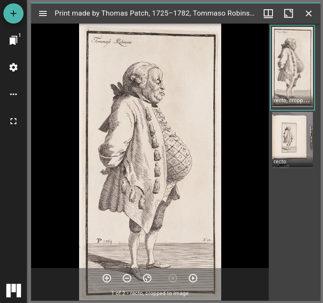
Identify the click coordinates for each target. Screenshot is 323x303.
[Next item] (193, 278)
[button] (292, 68)
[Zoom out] (127, 278)
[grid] (294, 162)
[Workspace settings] (13, 67)
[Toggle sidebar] (43, 13)
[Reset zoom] (147, 278)
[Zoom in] (107, 278)
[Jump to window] (13, 40)
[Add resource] (13, 13)
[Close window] (309, 13)
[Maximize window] (288, 13)
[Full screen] (13, 121)
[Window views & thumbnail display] (268, 13)
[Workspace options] (13, 94)
